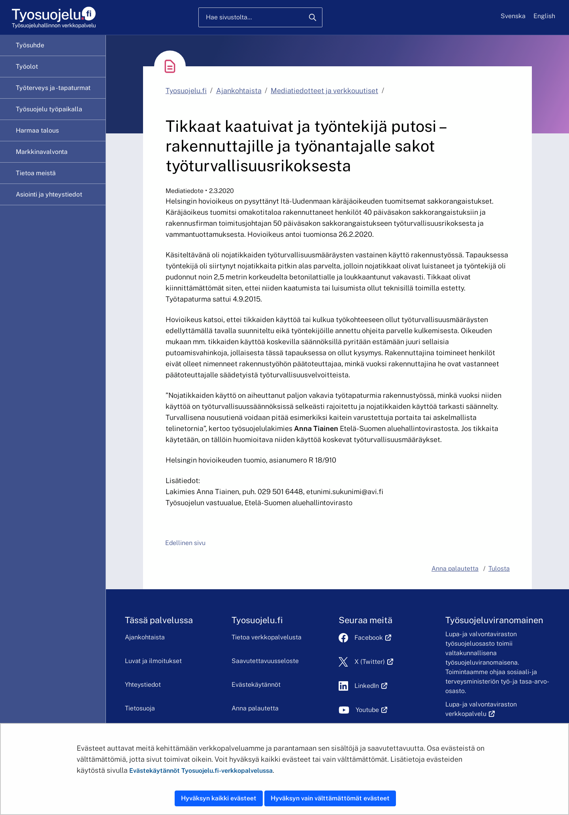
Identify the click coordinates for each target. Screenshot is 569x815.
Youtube (372, 710)
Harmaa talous (37, 130)
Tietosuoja (140, 708)
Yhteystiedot (143, 684)
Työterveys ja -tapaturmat (53, 88)
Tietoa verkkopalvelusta (266, 637)
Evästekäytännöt (256, 684)
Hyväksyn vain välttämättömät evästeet (330, 798)
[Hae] (312, 17)
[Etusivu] (53, 17)
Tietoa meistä (36, 173)
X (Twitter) (374, 661)
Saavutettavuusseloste (265, 661)
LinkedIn (371, 685)
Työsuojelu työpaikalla (49, 109)
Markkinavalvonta (42, 152)
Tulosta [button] (499, 568)
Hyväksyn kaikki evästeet (218, 798)
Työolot (27, 66)
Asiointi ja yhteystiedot (49, 194)
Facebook (373, 637)
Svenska (513, 16)
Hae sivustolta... (229, 17)
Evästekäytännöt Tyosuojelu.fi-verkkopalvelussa (201, 770)
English (544, 16)
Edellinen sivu (185, 543)
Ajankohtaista (239, 90)
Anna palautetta (255, 708)
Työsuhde (30, 45)
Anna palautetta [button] (455, 568)
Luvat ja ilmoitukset (153, 661)
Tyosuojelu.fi (186, 90)
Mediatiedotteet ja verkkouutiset (324, 90)
